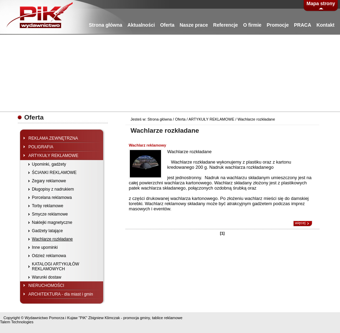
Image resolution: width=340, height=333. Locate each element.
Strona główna (105, 25)
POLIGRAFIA (40, 146)
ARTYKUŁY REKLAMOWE (53, 155)
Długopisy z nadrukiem (53, 189)
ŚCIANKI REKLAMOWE (54, 172)
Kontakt (325, 25)
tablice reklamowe (167, 318)
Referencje (225, 25)
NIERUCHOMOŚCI (46, 285)
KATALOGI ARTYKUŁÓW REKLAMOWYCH (55, 266)
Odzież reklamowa (49, 255)
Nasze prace (194, 25)
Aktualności (141, 25)
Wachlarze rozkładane (52, 239)
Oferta (167, 25)
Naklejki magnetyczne (52, 222)
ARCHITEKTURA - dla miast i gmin (60, 294)
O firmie (252, 25)
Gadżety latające (47, 230)
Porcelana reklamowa (52, 197)
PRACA (302, 25)
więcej (300, 223)
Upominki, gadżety (49, 164)
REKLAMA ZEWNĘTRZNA (53, 138)
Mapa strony (320, 3)
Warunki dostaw (46, 277)
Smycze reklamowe (50, 214)
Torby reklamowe (47, 205)
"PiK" (83, 318)
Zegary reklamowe (49, 180)
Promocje (278, 25)
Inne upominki (45, 247)
